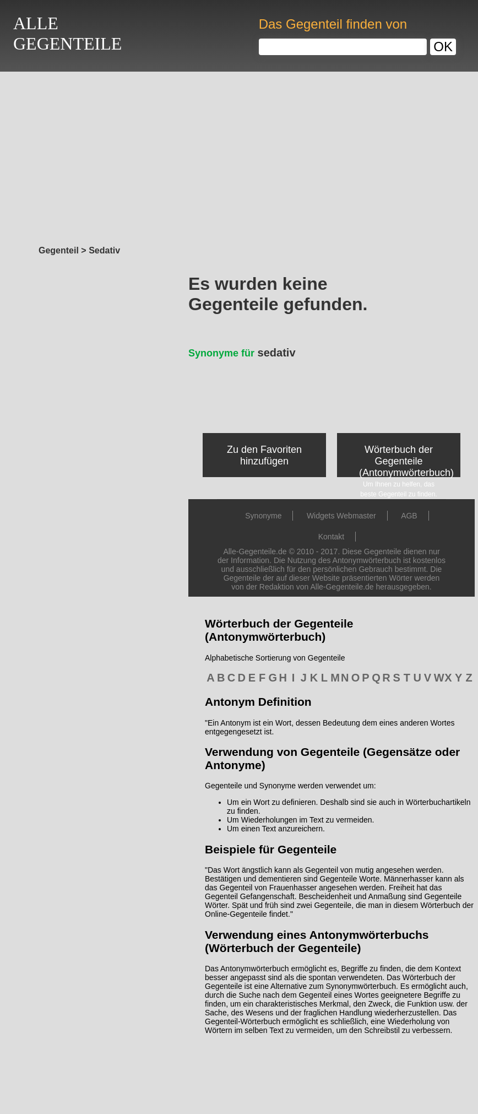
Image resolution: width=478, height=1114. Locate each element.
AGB (409, 515)
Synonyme (263, 515)
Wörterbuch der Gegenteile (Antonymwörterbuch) (406, 461)
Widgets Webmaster (341, 515)
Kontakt (331, 536)
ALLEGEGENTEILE (67, 33)
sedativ (242, 353)
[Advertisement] (239, 155)
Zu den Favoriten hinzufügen (264, 455)
